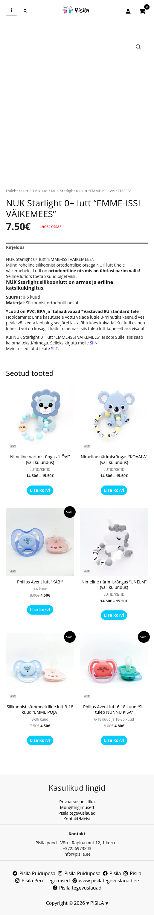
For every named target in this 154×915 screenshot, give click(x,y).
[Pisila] (112, 873)
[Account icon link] (128, 11)
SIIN (93, 343)
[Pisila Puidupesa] (34, 873)
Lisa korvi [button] (40, 609)
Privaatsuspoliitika (76, 801)
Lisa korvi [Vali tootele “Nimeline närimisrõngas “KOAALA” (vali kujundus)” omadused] (114, 490)
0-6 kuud (40, 190)
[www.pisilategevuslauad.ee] (105, 880)
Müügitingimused (77, 807)
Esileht (12, 190)
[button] (25, 10)
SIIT (54, 348)
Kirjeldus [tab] (15, 247)
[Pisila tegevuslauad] (77, 887)
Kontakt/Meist (77, 819)
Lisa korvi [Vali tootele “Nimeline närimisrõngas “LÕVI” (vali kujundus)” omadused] (40, 490)
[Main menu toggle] (11, 10)
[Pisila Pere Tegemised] (42, 880)
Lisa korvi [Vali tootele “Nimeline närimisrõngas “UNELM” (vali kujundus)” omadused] (114, 615)
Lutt (24, 190)
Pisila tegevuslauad (77, 813)
